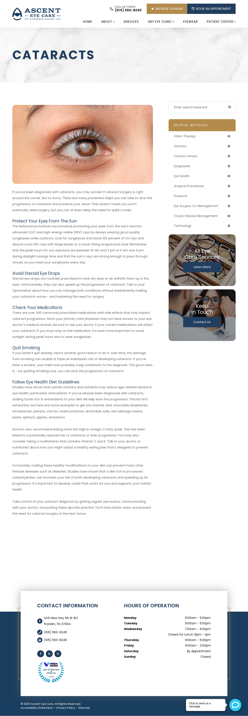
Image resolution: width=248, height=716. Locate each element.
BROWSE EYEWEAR (167, 9)
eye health (182, 177)
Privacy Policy (65, 708)
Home (87, 21)
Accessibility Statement (37, 708)
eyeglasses (182, 167)
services (180, 146)
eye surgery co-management (197, 207)
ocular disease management (196, 217)
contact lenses (186, 156)
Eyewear (190, 21)
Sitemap (84, 708)
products (181, 197)
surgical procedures (189, 187)
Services (131, 21)
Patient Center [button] (221, 21)
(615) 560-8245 (55, 632)
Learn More (202, 269)
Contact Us (202, 324)
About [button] (108, 21)
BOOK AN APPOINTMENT (211, 9)
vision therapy (185, 136)
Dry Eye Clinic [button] (161, 21)
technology (183, 227)
